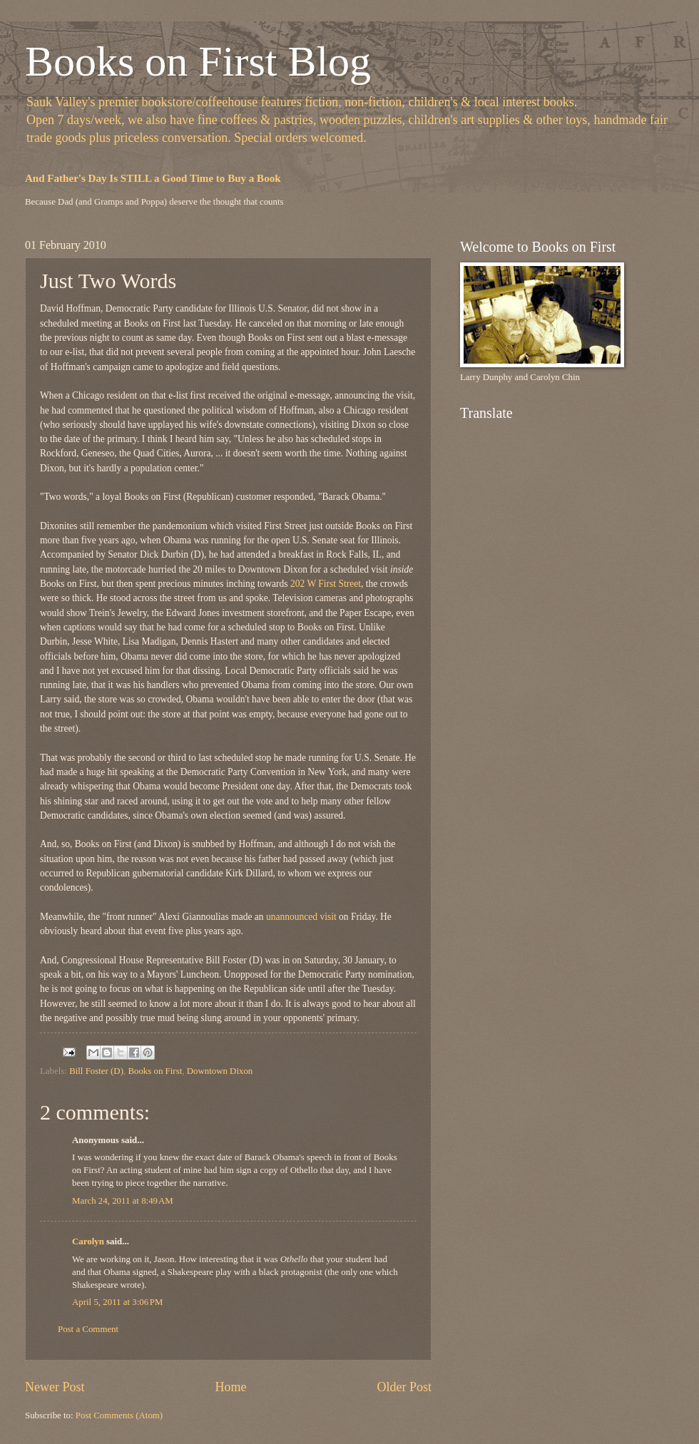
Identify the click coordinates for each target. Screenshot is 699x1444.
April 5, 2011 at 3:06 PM (117, 1302)
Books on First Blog (198, 61)
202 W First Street (325, 583)
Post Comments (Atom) (119, 1415)
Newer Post (55, 1387)
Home (230, 1387)
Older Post (404, 1387)
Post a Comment (88, 1329)
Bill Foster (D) (96, 1071)
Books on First (155, 1071)
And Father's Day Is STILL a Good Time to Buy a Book (153, 178)
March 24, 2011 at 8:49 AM (122, 1201)
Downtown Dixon (220, 1071)
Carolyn (88, 1241)
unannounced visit (301, 916)
